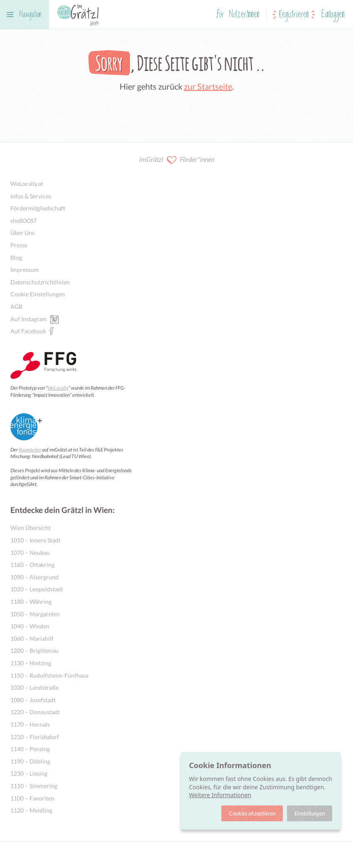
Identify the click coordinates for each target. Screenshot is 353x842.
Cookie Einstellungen (37, 294)
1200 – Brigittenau (34, 650)
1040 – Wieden (29, 626)
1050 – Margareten (35, 613)
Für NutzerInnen (238, 14)
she (23, 220)
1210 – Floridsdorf (34, 736)
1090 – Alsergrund (34, 577)
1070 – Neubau (30, 552)
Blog (16, 257)
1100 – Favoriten (32, 798)
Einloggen (333, 14)
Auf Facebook (28, 331)
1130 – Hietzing (30, 662)
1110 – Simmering (33, 785)
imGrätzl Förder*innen (176, 160)
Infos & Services (30, 196)
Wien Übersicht (30, 527)
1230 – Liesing (28, 773)
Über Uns (22, 232)
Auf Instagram (28, 319)
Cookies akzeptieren (252, 813)
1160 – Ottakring (32, 564)
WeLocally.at (26, 183)
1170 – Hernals (30, 724)
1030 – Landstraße (34, 687)
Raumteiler (30, 450)
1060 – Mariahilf (32, 638)
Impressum (24, 269)
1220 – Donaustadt (35, 711)
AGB (16, 306)
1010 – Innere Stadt (35, 540)
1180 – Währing (30, 601)
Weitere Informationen (220, 795)
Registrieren (294, 14)
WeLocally (58, 388)
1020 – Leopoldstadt (36, 589)
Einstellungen (309, 813)
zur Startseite (208, 86)
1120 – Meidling (31, 810)
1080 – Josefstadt (33, 699)
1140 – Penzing (30, 748)
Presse (18, 245)
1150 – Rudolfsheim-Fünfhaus (49, 675)
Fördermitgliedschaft (37, 208)
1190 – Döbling (30, 761)
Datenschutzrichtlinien (40, 282)
